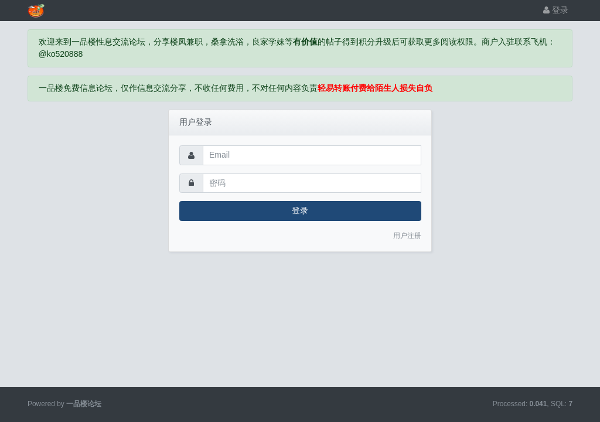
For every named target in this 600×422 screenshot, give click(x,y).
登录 (555, 10)
